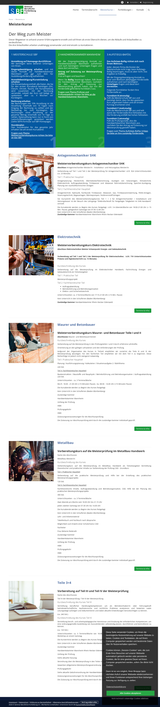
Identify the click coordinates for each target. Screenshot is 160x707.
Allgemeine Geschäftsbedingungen (65, 702)
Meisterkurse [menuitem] (107, 9)
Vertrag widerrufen (89, 702)
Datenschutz (23, 702)
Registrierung (146, 2)
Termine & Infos (143, 223)
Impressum (13, 702)
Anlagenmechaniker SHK (77, 155)
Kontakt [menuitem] (140, 9)
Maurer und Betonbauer (76, 324)
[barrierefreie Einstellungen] (122, 2)
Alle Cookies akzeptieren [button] (130, 693)
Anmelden (132, 2)
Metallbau (66, 443)
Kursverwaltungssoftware (85, 705)
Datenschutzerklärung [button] (116, 687)
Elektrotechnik (69, 237)
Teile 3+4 (64, 582)
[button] (149, 10)
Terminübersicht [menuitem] (89, 9)
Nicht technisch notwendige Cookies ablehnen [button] (130, 698)
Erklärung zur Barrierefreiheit (40, 702)
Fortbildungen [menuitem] (126, 9)
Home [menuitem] (76, 9)
